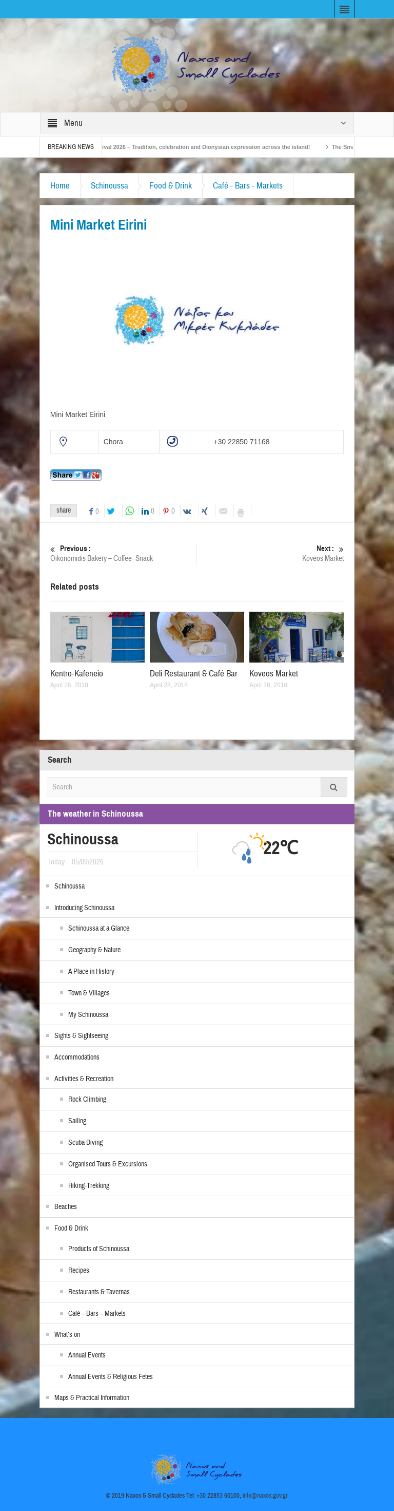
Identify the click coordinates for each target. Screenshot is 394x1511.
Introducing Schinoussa (84, 908)
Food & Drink (170, 185)
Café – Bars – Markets (97, 1313)
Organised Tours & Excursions (107, 1164)
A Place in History (91, 971)
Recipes (78, 1270)
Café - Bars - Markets (248, 185)
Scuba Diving (85, 1142)
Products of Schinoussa (98, 1249)
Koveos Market (271, 553)
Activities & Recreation (83, 1079)
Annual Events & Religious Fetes (110, 1377)
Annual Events (87, 1355)
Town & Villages (89, 993)
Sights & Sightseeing (81, 1036)
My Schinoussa (88, 1014)
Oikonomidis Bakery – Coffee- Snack (123, 553)
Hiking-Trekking (88, 1186)
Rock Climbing (87, 1099)
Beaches (65, 1207)
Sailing (77, 1121)
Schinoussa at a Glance (98, 928)
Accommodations (77, 1057)
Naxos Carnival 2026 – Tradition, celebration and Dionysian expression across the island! (200, 147)
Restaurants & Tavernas (99, 1292)
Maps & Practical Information (91, 1398)
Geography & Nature (94, 950)
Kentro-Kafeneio (76, 673)
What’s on (67, 1334)
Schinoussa (109, 185)
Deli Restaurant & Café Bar (194, 673)
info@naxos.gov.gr (265, 1495)
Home (60, 185)
